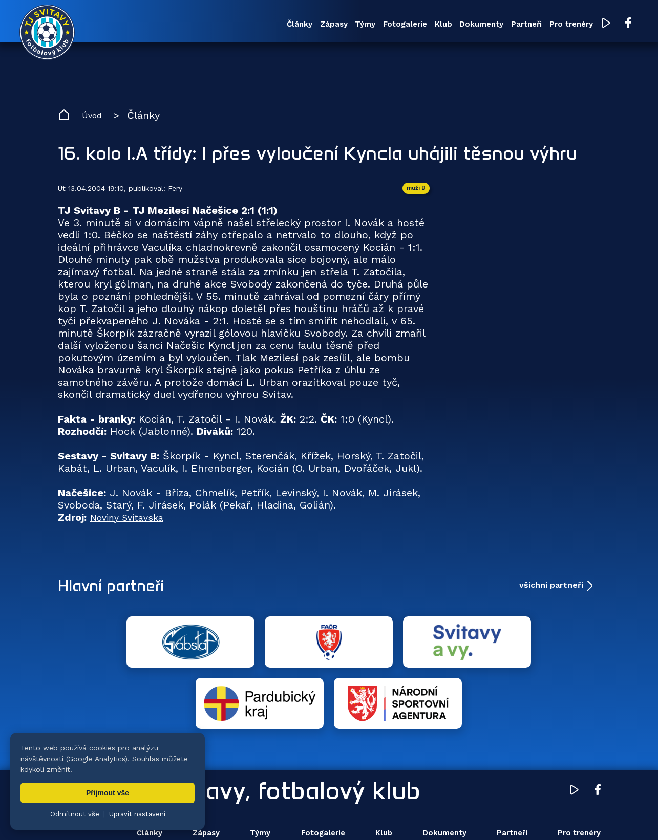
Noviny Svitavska (131, 524)
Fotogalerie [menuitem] (336, 25)
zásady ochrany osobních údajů (499, 817)
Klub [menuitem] (382, 25)
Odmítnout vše (74, 814)
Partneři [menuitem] (479, 25)
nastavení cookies (407, 817)
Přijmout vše (107, 793)
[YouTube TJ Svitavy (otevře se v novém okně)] (570, 25)
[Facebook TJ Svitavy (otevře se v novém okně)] (590, 24)
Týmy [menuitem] (289, 25)
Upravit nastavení (137, 814)
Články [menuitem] (209, 25)
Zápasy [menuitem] (250, 25)
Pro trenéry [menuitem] (532, 25)
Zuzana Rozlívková (213, 817)
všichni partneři (551, 591)
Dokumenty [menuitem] (428, 25)
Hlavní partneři (120, 592)
